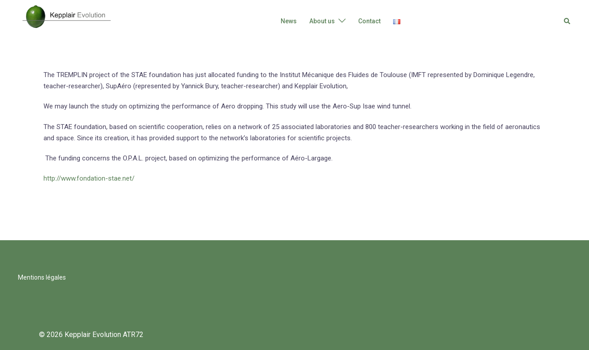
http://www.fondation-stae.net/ (88, 178)
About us (322, 21)
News (289, 21)
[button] (567, 21)
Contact (369, 21)
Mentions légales (42, 277)
